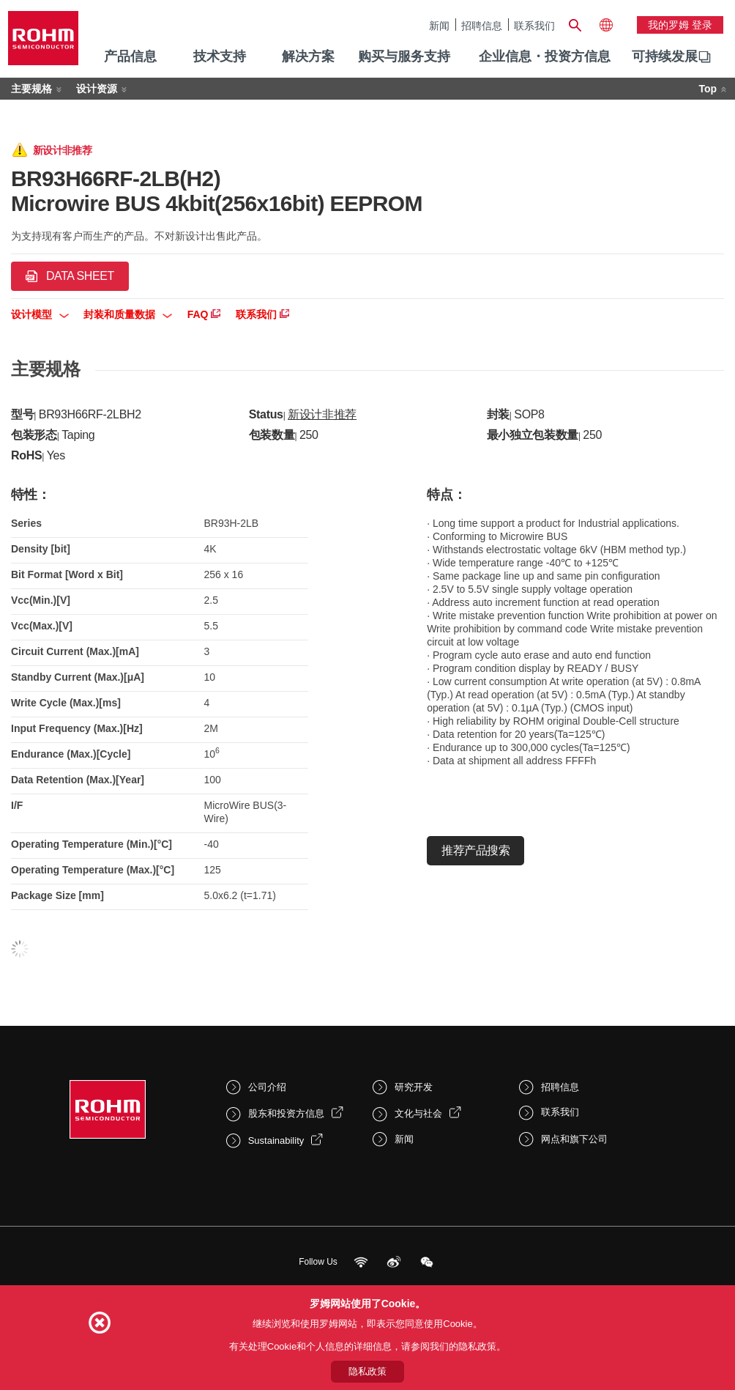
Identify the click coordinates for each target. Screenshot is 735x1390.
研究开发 (414, 1087)
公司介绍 (267, 1087)
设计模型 (40, 314)
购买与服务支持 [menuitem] (404, 56)
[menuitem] (665, 57)
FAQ (204, 314)
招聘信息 (481, 25)
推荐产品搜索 (475, 850)
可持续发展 (665, 56)
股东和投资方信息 (286, 1113)
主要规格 (31, 89)
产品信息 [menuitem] (130, 56)
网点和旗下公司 (574, 1139)
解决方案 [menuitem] (308, 56)
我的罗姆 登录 (680, 25)
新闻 (439, 25)
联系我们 (534, 25)
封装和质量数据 (127, 314)
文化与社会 (418, 1113)
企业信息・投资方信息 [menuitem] (545, 56)
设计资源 (96, 89)
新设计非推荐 (322, 414)
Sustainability (276, 1140)
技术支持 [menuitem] (219, 56)
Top (707, 89)
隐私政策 (367, 1371)
